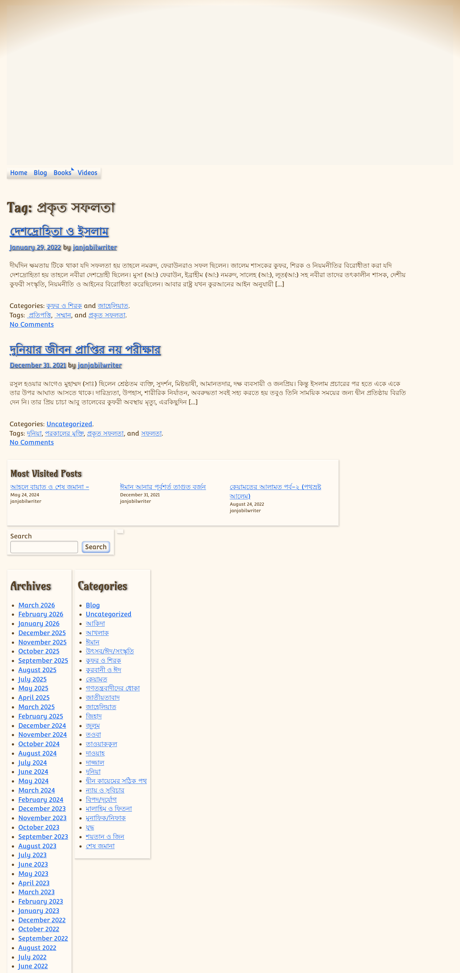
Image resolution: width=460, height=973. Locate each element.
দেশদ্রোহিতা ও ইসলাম (59, 231)
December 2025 (42, 552)
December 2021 (41, 941)
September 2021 (43, 950)
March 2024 (36, 709)
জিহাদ (94, 635)
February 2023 (40, 821)
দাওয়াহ (95, 672)
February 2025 (40, 635)
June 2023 (33, 784)
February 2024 (41, 719)
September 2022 (43, 858)
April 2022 (34, 904)
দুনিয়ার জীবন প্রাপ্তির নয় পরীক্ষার (85, 358)
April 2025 (34, 617)
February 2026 (41, 533)
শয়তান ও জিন (105, 756)
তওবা (93, 654)
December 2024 (42, 645)
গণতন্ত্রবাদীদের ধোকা (113, 607)
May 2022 (33, 895)
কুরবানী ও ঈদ (103, 589)
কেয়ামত (96, 598)
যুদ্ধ (90, 747)
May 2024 (33, 700)
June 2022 (33, 885)
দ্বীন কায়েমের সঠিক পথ (116, 700)
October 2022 (38, 848)
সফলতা (151, 451)
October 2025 (39, 570)
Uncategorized (69, 442)
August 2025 (37, 589)
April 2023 (34, 802)
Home (18, 172)
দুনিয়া (34, 451)
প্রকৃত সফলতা (106, 324)
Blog (40, 172)
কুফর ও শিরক (64, 315)
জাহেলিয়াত (113, 315)
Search (356, 300)
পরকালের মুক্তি (64, 451)
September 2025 (43, 580)
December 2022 (42, 839)
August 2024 (37, 672)
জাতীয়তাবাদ (103, 617)
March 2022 (36, 913)
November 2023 (42, 737)
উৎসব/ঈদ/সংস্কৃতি (110, 570)
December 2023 (42, 728)
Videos (87, 172)
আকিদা (95, 543)
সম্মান (63, 324)
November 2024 (42, 654)
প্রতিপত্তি (39, 324)
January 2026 (39, 543)
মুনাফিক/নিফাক (106, 737)
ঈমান (93, 561)
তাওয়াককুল (101, 663)
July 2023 (32, 774)
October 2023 (39, 747)
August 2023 (37, 765)
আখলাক (97, 552)
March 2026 (36, 524)
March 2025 (36, 626)
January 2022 (38, 932)
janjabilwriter (94, 247)
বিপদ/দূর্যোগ (101, 719)
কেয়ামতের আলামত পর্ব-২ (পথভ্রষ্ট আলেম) (429, 235)
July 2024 (32, 682)
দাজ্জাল (95, 682)
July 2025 (32, 598)
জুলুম (93, 645)
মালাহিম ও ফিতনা (109, 728)
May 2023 (33, 793)
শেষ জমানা (100, 765)
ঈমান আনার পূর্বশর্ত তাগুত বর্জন (389, 235)
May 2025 (33, 607)
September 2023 (43, 756)
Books (63, 172)
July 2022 (32, 876)
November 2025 (42, 561)
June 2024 (33, 691)
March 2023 (36, 811)
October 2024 (39, 663)
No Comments (32, 334)
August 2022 (37, 867)
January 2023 (39, 830)
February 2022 (40, 922)
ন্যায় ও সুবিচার (105, 709)
